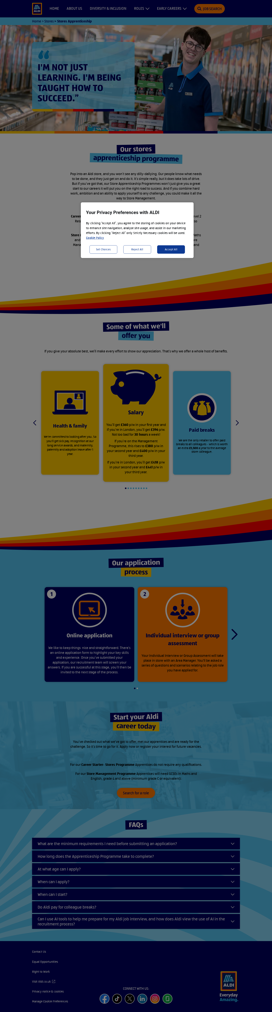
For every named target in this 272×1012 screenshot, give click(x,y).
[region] (137, 230)
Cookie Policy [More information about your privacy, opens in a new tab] (95, 238)
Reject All (137, 249)
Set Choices (103, 249)
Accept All (171, 249)
